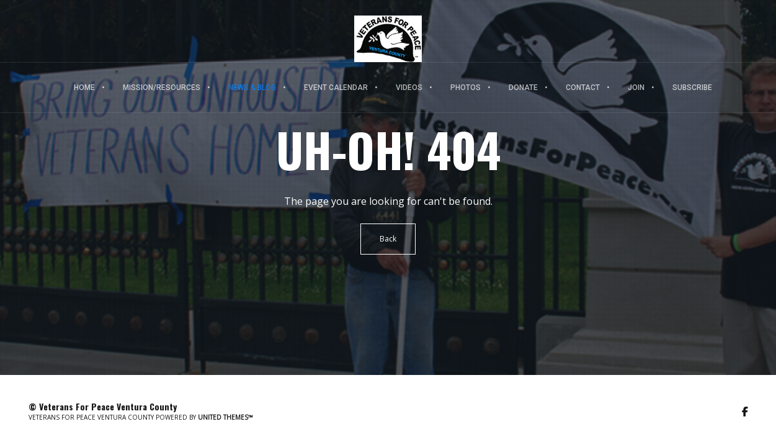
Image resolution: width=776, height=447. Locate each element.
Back (388, 238)
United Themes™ (225, 417)
